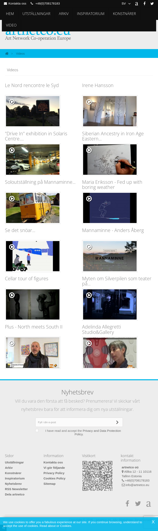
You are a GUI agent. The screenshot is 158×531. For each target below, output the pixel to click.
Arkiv (64, 13)
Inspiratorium (91, 13)
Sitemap (50, 483)
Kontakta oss (53, 462)
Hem (10, 13)
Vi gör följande (54, 467)
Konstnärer (124, 13)
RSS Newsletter (16, 489)
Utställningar (36, 13)
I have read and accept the (81, 432)
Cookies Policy (55, 478)
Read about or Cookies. (56, 526)
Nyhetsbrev (13, 483)
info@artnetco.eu (137, 485)
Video (11, 25)
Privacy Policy (54, 473)
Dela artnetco (14, 494)
